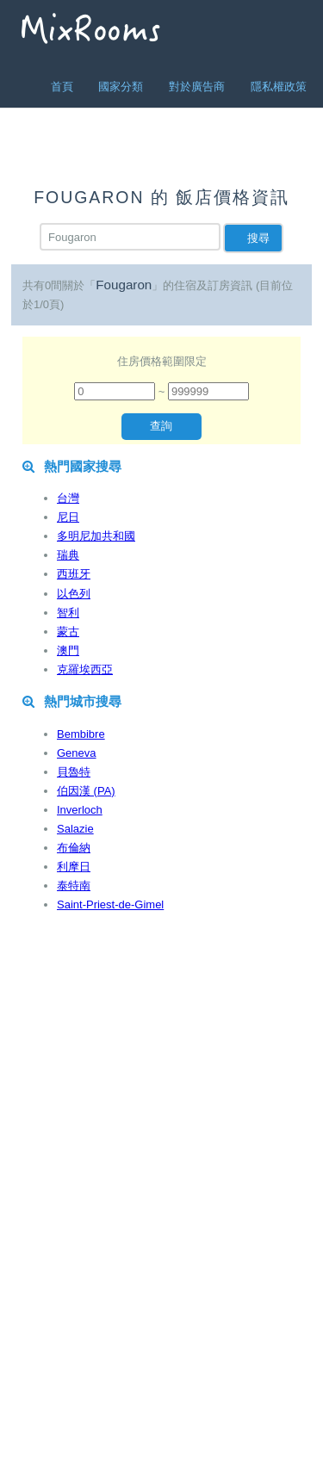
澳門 (68, 650)
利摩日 (73, 866)
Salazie (75, 828)
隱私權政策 (279, 86)
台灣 (68, 498)
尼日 (68, 517)
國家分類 (120, 86)
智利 (68, 612)
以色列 (73, 593)
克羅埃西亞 (85, 669)
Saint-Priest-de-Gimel (110, 904)
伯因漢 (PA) (86, 790)
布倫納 (73, 847)
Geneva (76, 752)
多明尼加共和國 (96, 536)
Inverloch (79, 809)
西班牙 (73, 573)
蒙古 (68, 631)
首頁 (62, 86)
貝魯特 (73, 771)
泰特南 (73, 885)
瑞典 (68, 554)
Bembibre (81, 734)
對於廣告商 (197, 86)
